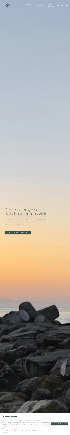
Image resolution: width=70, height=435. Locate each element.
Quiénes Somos (29, 5)
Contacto (60, 5)
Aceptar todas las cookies (59, 424)
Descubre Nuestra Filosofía (18, 232)
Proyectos (39, 5)
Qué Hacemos (50, 5)
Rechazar (45, 424)
